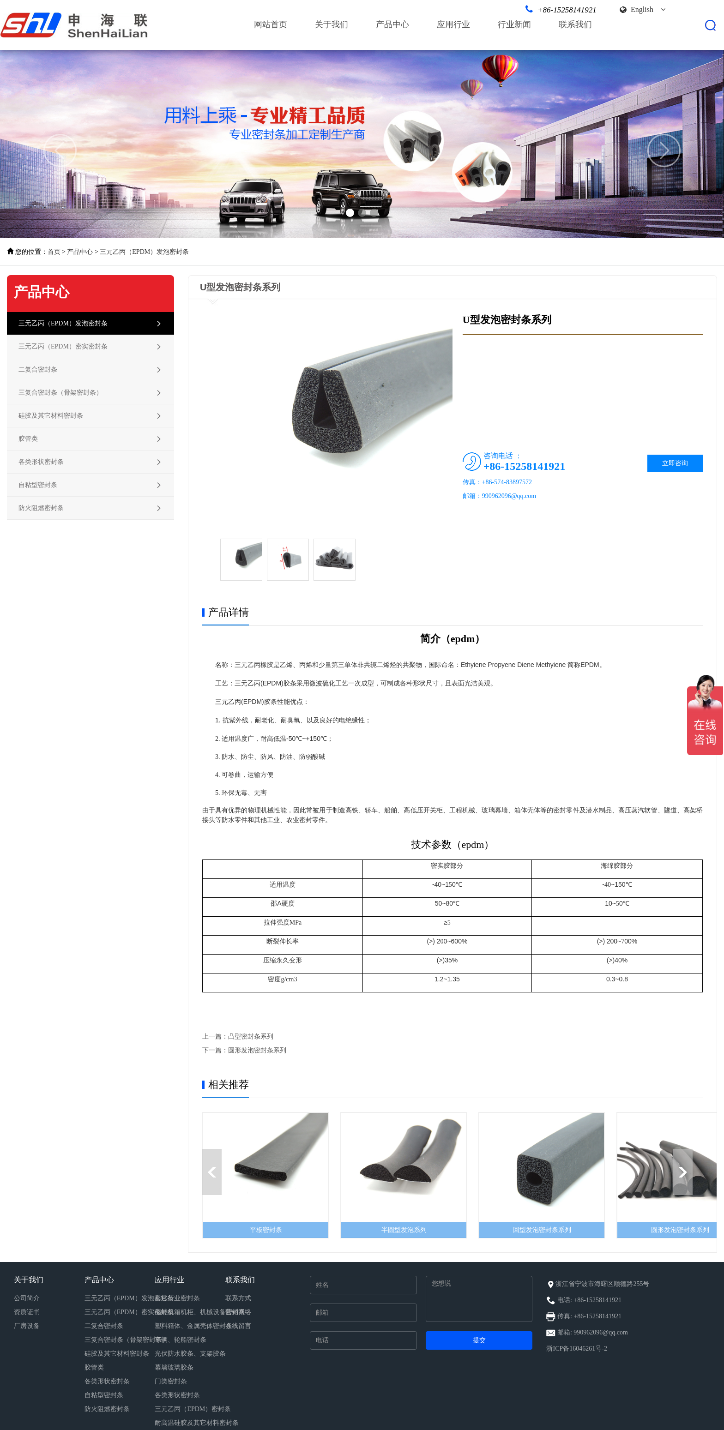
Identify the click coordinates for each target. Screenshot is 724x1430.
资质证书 (27, 1312)
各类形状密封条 (107, 1381)
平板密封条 (266, 1229)
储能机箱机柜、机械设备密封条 (200, 1312)
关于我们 (331, 24)
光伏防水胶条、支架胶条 (190, 1353)
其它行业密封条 (177, 1298)
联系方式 (238, 1298)
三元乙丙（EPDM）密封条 (193, 1409)
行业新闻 (514, 24)
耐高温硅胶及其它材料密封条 (197, 1422)
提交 (479, 1340)
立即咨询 (675, 463)
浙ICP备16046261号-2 (576, 1348)
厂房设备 (27, 1325)
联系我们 (575, 24)
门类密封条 (171, 1381)
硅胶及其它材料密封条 (116, 1353)
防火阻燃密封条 (107, 1409)
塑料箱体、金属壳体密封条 (193, 1325)
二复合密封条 (103, 1325)
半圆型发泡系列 (404, 1229)
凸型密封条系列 (250, 1036)
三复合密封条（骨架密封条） (126, 1339)
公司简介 (27, 1298)
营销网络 (238, 1312)
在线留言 (238, 1325)
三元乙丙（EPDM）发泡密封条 (144, 251)
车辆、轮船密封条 (180, 1339)
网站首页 (270, 24)
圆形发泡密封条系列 (257, 1050)
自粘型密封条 (103, 1395)
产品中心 (392, 24)
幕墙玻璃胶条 (174, 1367)
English (648, 9)
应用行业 (453, 24)
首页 (54, 251)
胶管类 (94, 1367)
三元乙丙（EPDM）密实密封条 (129, 1312)
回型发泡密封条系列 (542, 1229)
